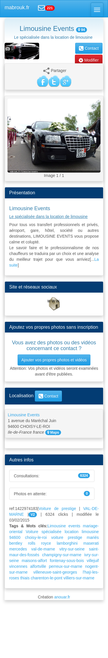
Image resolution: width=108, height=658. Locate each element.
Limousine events (64, 526)
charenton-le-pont (46, 578)
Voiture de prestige (57, 508)
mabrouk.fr (17, 7)
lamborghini (67, 543)
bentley (15, 543)
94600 (14, 537)
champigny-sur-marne (61, 554)
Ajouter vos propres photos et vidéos (54, 360)
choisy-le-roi (36, 537)
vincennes (18, 566)
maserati (91, 543)
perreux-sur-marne (65, 566)
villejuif (93, 560)
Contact (88, 48)
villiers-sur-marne (78, 578)
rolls (31, 543)
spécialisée (51, 531)
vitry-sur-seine (72, 549)
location (71, 531)
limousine (90, 531)
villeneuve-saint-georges (55, 572)
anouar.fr (62, 597)
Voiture (32, 531)
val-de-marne (43, 549)
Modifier (89, 60)
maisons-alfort (34, 560)
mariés (93, 537)
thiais (25, 578)
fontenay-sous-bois (67, 560)
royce (46, 543)
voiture (57, 537)
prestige (75, 537)
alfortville (38, 566)
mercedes (18, 549)
